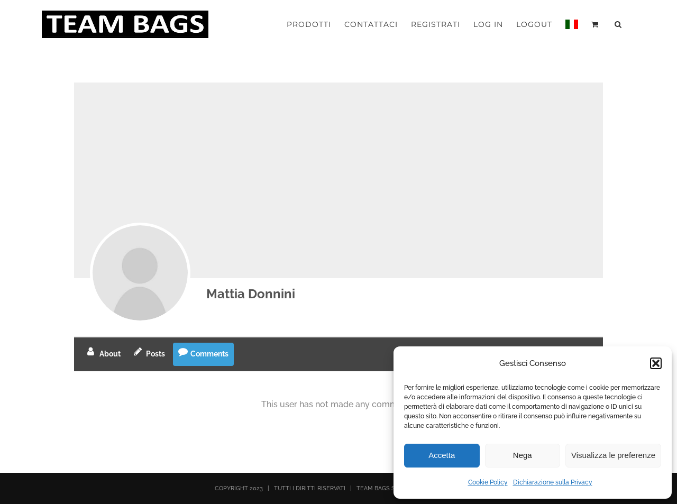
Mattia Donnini (250, 293)
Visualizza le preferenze (613, 455)
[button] (656, 363)
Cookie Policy (488, 482)
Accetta (441, 455)
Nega (522, 455)
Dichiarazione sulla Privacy (552, 482)
